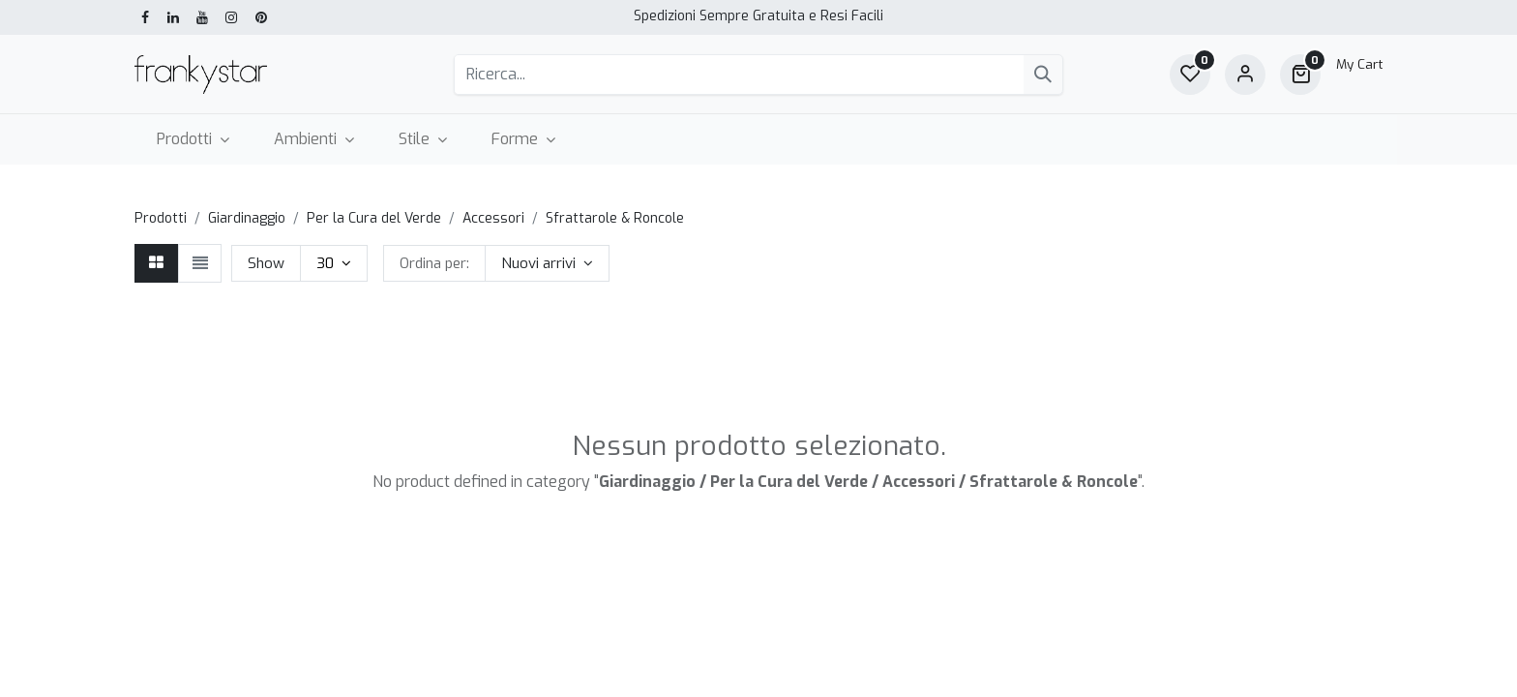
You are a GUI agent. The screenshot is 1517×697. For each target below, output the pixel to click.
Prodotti (160, 218)
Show (266, 263)
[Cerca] (1043, 74)
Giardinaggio (246, 218)
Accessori (493, 218)
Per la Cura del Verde (374, 218)
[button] (547, 263)
